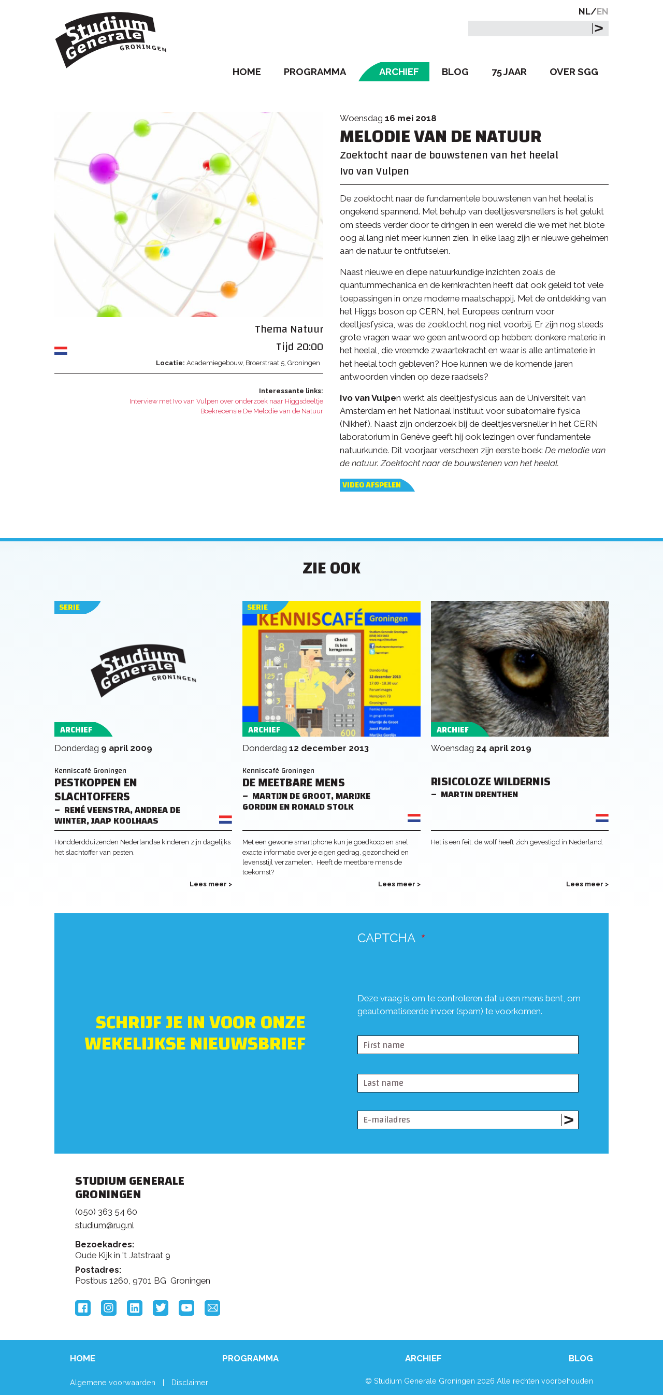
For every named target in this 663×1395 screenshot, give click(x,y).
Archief (399, 71)
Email (212, 1308)
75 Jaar (509, 71)
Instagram (109, 1308)
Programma (315, 71)
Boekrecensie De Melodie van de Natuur (261, 411)
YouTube (186, 1308)
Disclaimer (189, 1382)
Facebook (83, 1308)
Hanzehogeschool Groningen (489, 1252)
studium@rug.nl (104, 1225)
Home (247, 71)
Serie (69, 607)
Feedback (336, 1219)
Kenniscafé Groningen (90, 771)
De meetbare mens (293, 783)
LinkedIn (134, 1308)
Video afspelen (371, 485)
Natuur (306, 329)
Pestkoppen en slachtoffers (95, 790)
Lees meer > (211, 884)
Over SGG (574, 71)
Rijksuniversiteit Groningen (489, 1217)
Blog (455, 71)
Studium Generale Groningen (111, 40)
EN (603, 11)
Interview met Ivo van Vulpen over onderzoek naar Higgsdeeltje (226, 401)
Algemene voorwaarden (112, 1382)
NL (584, 11)
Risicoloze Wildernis (491, 782)
